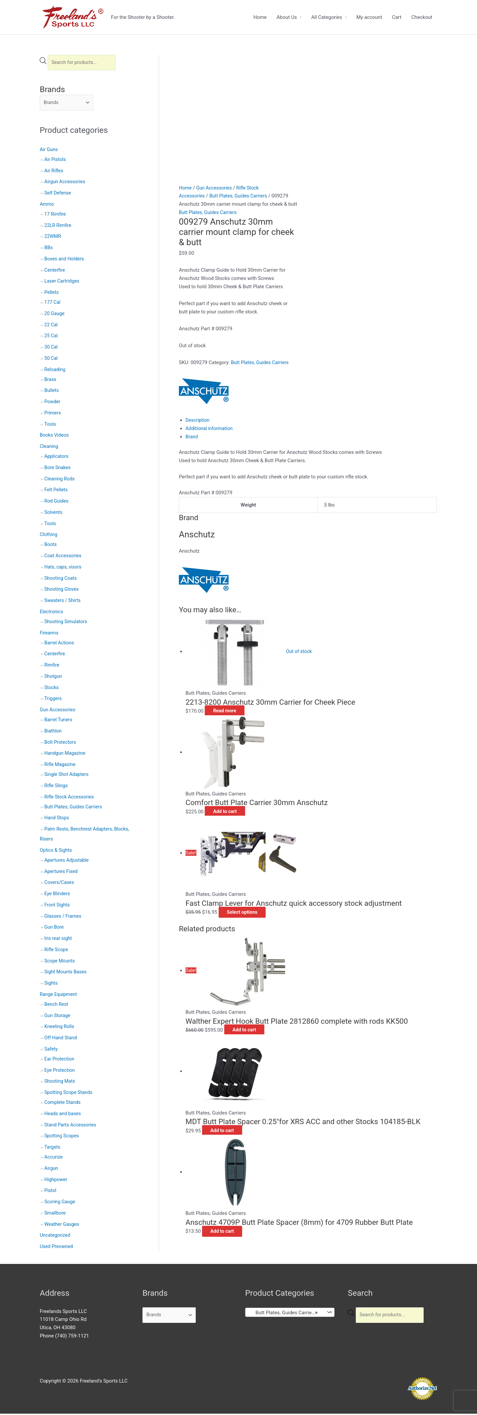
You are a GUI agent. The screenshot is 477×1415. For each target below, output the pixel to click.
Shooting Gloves (62, 591)
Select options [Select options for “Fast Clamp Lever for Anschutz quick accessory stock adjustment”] (248, 799)
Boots (50, 546)
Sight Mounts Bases (66, 973)
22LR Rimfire (58, 227)
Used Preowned (57, 1248)
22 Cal (51, 326)
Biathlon (53, 732)
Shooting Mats (60, 1083)
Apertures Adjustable (67, 861)
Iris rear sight (58, 940)
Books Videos (55, 437)
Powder (52, 403)
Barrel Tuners (59, 721)
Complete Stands (63, 1104)
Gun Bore (54, 929)
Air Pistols (55, 161)
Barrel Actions (60, 644)
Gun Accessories (58, 711)
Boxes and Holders (65, 260)
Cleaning (49, 448)
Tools (50, 425)
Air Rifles (54, 172)
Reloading (55, 371)
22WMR (53, 238)
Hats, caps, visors (63, 568)
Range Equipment (59, 996)
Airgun (51, 1169)
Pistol (50, 1192)
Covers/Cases (60, 884)
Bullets (52, 392)
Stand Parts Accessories (71, 1126)
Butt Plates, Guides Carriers (74, 808)
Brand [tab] (192, 324)
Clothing (49, 536)
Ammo (47, 205)
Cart (396, 17)
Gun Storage (58, 1017)
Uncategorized (56, 1237)
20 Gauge (55, 315)
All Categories (326, 17)
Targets (52, 1148)
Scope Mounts (60, 962)
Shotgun (53, 677)
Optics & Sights (57, 851)
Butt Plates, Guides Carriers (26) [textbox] (286, 1314)
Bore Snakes (58, 469)
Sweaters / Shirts (63, 602)
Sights (51, 984)
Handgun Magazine (65, 755)
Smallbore (55, 1214)
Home (260, 17)
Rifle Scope (56, 951)
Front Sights (57, 906)
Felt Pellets (56, 491)
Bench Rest (56, 1005)
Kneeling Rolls (60, 1028)
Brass (50, 381)
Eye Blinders (57, 895)
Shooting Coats (61, 579)
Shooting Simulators (66, 623)
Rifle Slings (56, 787)
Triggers (53, 700)
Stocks (51, 689)
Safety (51, 1050)
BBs (48, 249)
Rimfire (52, 666)
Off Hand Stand (61, 1039)
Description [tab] (198, 307)
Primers (53, 414)
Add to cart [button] (230, 699)
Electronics (52, 613)
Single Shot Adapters (67, 776)
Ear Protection (60, 1060)
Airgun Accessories (65, 183)
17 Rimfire (55, 215)
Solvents (53, 514)
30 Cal (51, 348)
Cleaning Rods (60, 480)
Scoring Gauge (60, 1203)
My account (369, 17)
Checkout (421, 17)
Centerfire (55, 271)
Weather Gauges (62, 1225)
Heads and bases (63, 1115)
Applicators (57, 458)
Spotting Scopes (62, 1137)
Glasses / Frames (63, 917)
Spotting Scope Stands (69, 1094)
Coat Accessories (63, 557)
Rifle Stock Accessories (70, 798)
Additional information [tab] (210, 316)
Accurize (54, 1158)
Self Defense (58, 194)
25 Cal (51, 337)
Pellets (51, 294)
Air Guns (49, 151)
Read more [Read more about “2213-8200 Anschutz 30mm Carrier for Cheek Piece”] (230, 598)
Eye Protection (60, 1071)
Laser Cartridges (62, 283)
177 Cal (52, 303)
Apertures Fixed (61, 873)
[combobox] (290, 1313)
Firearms (49, 634)
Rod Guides (57, 502)
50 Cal (51, 359)
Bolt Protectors (61, 743)
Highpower (56, 1181)
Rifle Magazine (60, 766)
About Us (287, 17)
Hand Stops (57, 819)
